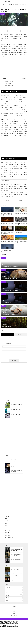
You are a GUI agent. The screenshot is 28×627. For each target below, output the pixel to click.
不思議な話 (2, 14)
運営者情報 (7, 532)
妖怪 (6, 518)
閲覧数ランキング (14, 615)
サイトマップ (7, 530)
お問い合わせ (7, 535)
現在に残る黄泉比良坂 (8, 83)
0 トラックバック (20, 334)
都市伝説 (6, 520)
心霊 (3, 281)
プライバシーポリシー (9, 537)
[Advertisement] (9, 66)
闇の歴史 (6, 523)
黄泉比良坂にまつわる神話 (8, 81)
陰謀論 (6, 525)
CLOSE (24, 78)
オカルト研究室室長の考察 (9, 85)
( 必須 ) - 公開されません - (7, 343)
